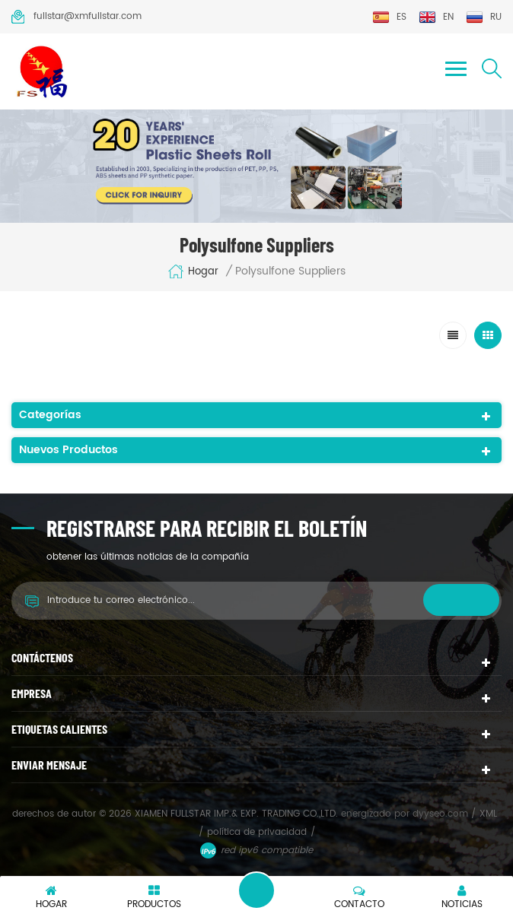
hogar (192, 271)
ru (484, 17)
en (436, 17)
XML (488, 814)
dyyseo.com (442, 814)
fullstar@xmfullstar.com (76, 16)
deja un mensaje (256, 890)
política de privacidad (257, 832)
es (389, 17)
